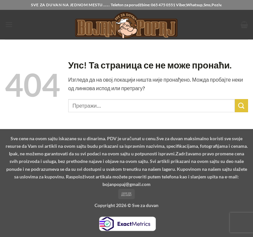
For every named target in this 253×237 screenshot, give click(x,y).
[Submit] (241, 105)
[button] (9, 24)
